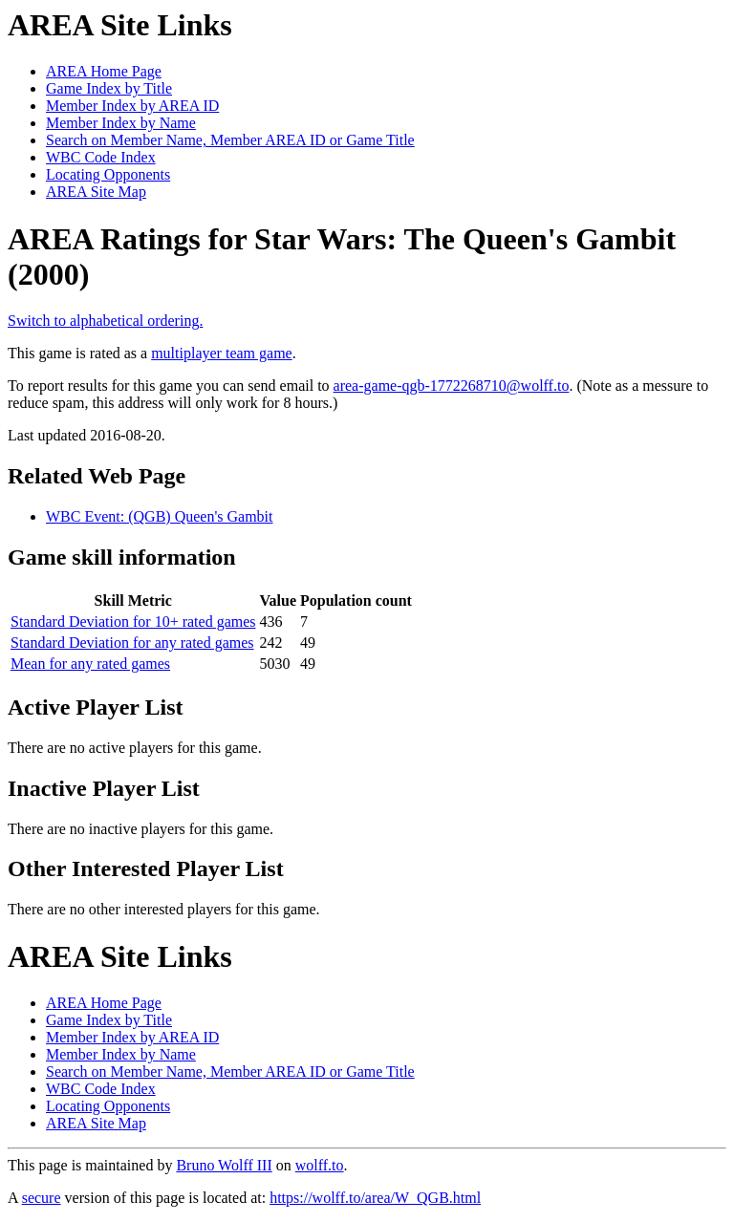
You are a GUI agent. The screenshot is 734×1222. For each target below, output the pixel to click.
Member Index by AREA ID (132, 105)
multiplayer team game (221, 353)
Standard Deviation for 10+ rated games (133, 621)
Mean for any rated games (90, 663)
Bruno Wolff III (223, 1165)
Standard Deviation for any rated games (132, 642)
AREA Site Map (96, 191)
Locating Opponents (108, 174)
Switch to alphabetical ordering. (105, 320)
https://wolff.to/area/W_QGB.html (375, 1198)
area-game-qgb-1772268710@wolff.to (452, 385)
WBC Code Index (101, 157)
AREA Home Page (104, 71)
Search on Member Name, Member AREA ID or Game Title (230, 140)
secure (41, 1198)
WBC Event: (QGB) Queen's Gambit (159, 516)
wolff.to (319, 1165)
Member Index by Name (121, 123)
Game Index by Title (109, 88)
